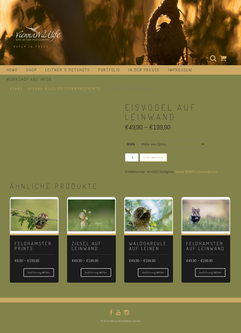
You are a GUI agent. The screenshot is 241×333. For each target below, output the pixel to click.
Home (12, 69)
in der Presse (144, 69)
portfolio (109, 69)
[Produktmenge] (132, 157)
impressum (180, 69)
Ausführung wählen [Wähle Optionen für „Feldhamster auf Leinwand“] (210, 272)
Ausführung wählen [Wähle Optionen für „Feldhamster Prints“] (39, 272)
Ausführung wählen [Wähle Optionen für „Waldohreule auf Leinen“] (153, 272)
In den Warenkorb (153, 157)
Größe (131, 144)
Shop (31, 69)
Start (16, 89)
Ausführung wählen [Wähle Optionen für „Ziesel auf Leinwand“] (96, 272)
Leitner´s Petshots (67, 69)
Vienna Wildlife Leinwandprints (64, 89)
